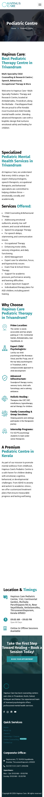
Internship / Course (11, 736)
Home (13, 28)
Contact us (8, 742)
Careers (7, 733)
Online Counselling (15, 739)
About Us (7, 730)
